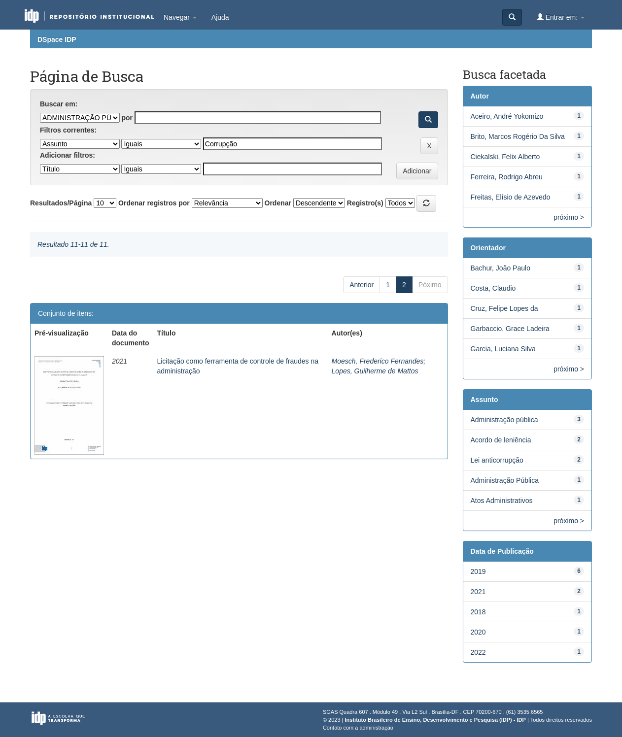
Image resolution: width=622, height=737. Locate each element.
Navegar (180, 17)
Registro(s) (365, 203)
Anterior (361, 285)
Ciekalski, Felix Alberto (505, 157)
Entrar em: (561, 17)
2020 (478, 632)
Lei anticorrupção (497, 460)
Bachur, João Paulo (500, 268)
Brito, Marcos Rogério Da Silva (518, 136)
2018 (478, 612)
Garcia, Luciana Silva (503, 349)
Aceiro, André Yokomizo (507, 116)
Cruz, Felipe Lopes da (504, 308)
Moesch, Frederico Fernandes (378, 361)
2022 (478, 652)
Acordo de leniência (501, 440)
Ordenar (278, 203)
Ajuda (220, 17)
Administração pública (504, 420)
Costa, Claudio (493, 288)
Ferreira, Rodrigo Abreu (507, 177)
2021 (478, 592)
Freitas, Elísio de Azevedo (511, 197)
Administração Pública (505, 480)
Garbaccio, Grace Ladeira (510, 329)
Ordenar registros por (154, 203)
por (127, 118)
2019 (478, 571)
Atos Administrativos (502, 500)
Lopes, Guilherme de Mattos (375, 371)
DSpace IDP (56, 39)
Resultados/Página (61, 203)
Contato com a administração (358, 728)
